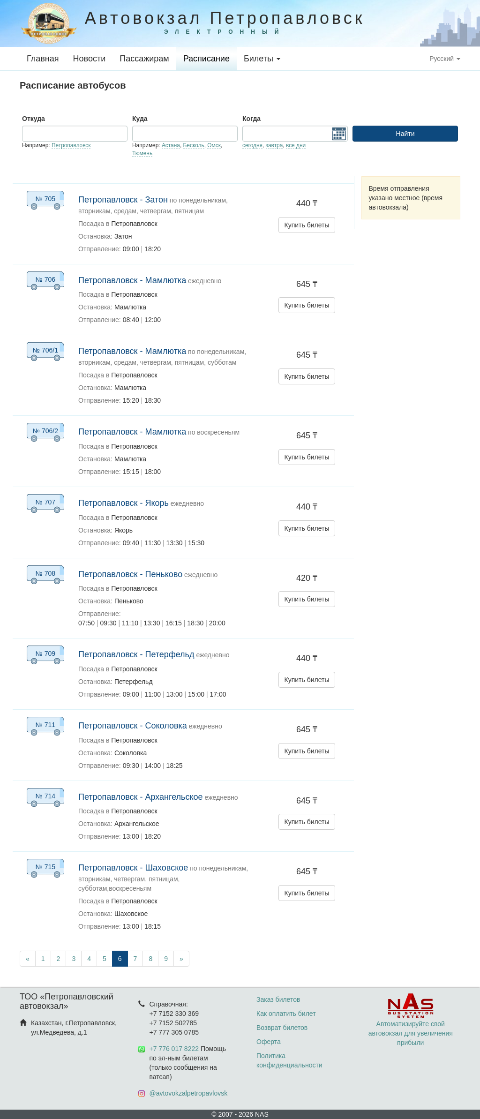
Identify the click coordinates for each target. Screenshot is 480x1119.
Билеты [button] (262, 58)
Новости (89, 58)
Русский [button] (444, 58)
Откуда (33, 118)
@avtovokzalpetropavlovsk (189, 1093)
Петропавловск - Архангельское (140, 797)
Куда (140, 118)
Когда (251, 118)
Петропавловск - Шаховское (133, 867)
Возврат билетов (282, 1027)
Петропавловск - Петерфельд (136, 654)
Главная (43, 58)
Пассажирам (144, 58)
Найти (405, 133)
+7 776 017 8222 (174, 1048)
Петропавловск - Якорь (123, 503)
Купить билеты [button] (307, 225)
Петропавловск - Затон (123, 199)
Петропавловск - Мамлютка (132, 280)
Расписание (206, 58)
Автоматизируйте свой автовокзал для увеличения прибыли (410, 1023)
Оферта (268, 1041)
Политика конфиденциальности (289, 1060)
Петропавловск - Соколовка (132, 725)
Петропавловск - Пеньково (130, 574)
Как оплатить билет (286, 1013)
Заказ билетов (278, 999)
